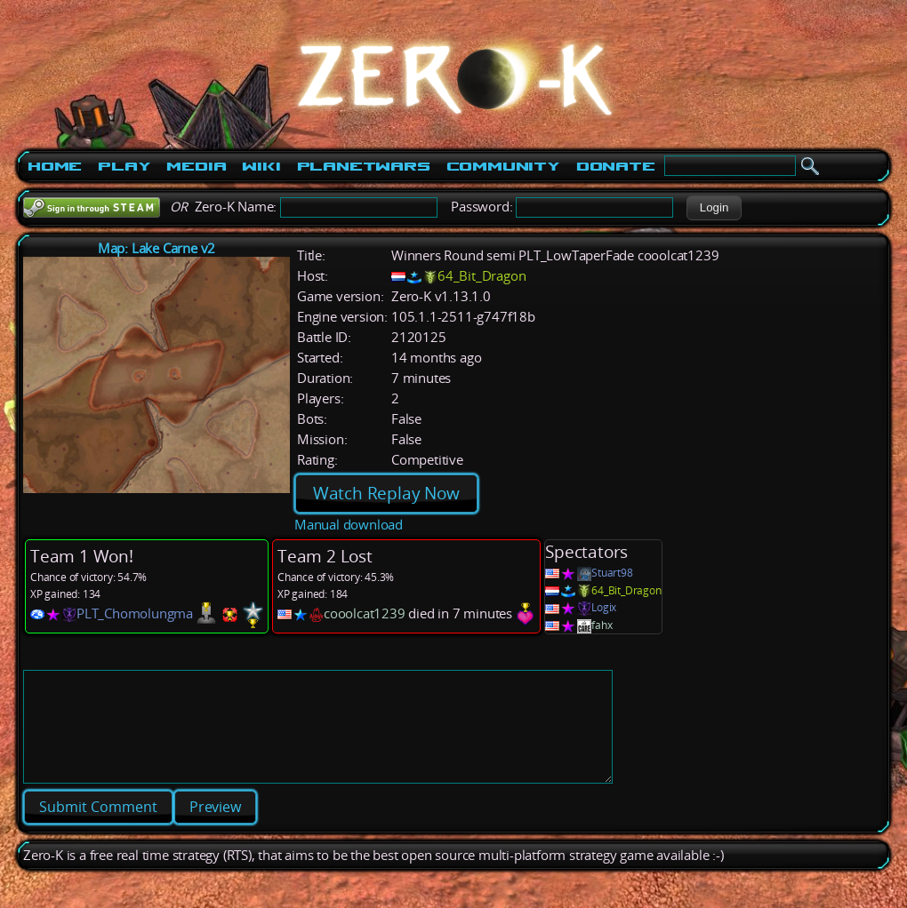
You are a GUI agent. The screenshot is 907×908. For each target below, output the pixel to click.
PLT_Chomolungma (134, 613)
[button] (713, 207)
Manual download (348, 524)
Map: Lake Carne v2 (156, 248)
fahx (601, 625)
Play (124, 166)
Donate (615, 166)
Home (55, 166)
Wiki (261, 166)
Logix (603, 607)
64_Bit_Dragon (481, 275)
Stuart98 (611, 572)
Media (196, 166)
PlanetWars (363, 166)
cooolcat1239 (364, 613)
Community (503, 166)
